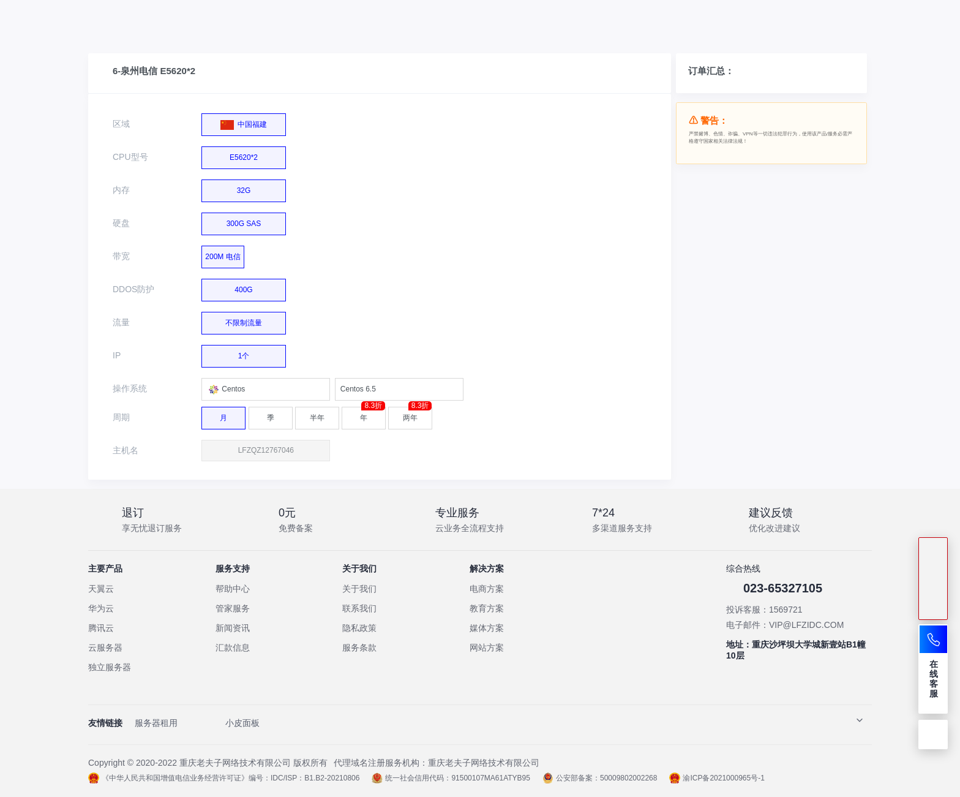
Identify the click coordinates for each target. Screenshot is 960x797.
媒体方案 (487, 628)
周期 (121, 417)
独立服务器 (109, 667)
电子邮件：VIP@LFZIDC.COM (785, 625)
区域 (121, 124)
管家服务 (233, 608)
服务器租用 (156, 723)
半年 (317, 414)
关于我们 (359, 589)
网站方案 (487, 647)
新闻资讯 (233, 628)
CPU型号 (130, 157)
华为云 (101, 608)
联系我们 (359, 608)
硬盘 (121, 223)
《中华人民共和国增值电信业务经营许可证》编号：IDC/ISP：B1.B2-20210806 (223, 778)
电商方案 (487, 589)
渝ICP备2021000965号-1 (716, 778)
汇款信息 (233, 647)
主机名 (125, 450)
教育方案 (487, 608)
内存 (121, 190)
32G (239, 188)
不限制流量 (240, 320)
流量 (121, 322)
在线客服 (934, 678)
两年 (417, 414)
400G (240, 287)
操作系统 (130, 388)
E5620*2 (240, 155)
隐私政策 (359, 628)
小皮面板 (242, 723)
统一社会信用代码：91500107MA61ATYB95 (451, 778)
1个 (239, 353)
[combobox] (265, 389)
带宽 (121, 256)
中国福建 (243, 122)
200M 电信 (222, 253)
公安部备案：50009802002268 (599, 778)
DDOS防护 (133, 289)
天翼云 (101, 589)
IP (117, 355)
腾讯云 (101, 628)
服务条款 (359, 647)
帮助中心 (233, 589)
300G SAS (240, 221)
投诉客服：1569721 (764, 609)
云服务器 (105, 647)
